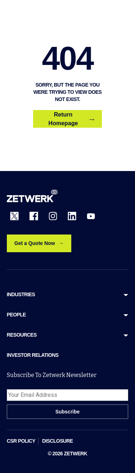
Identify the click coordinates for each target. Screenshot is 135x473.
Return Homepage (71, 118)
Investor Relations (33, 355)
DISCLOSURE (57, 441)
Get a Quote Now (34, 243)
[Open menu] (124, 14)
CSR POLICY (21, 441)
